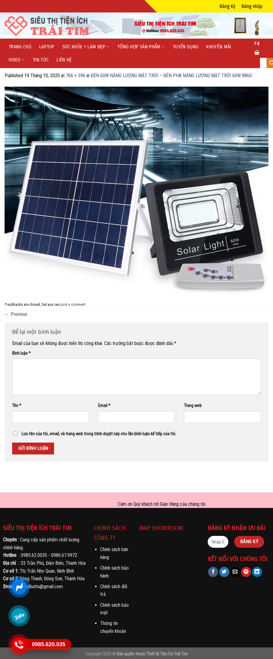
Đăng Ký (227, 6)
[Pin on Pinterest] (246, 572)
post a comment (72, 304)
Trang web (193, 405)
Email (104, 405)
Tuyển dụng (185, 47)
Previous (16, 314)
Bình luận (21, 353)
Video (17, 60)
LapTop (46, 47)
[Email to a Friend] (235, 572)
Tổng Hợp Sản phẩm (141, 47)
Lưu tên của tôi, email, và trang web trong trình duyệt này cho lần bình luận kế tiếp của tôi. (99, 433)
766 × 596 (75, 75)
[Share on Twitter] (224, 572)
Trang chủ (20, 47)
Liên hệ (64, 60)
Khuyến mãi (218, 47)
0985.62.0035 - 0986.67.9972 (49, 555)
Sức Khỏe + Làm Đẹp (85, 47)
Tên (16, 405)
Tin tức (40, 60)
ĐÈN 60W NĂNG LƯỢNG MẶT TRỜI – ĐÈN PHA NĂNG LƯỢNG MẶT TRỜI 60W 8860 (171, 75)
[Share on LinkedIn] (257, 572)
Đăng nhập (251, 6)
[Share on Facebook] (213, 572)
